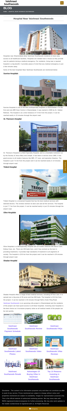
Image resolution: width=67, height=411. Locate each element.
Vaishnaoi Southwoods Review (33, 327)
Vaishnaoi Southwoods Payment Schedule (13, 328)
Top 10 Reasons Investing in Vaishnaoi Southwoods (54, 375)
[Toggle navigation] (62, 3)
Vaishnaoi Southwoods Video (33, 350)
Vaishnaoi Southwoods (11, 303)
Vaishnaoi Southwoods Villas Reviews (54, 351)
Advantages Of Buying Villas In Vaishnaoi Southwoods (33, 375)
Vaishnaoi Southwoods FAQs (54, 327)
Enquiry (33, 409)
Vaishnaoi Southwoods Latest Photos (12, 351)
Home (5, 11)
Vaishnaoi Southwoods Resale (12, 373)
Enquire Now (65, 166)
